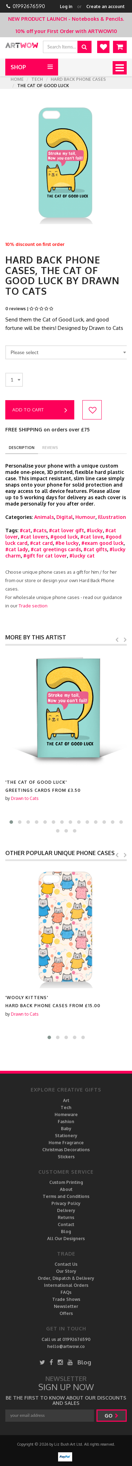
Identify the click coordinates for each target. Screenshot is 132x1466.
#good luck (64, 537)
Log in (66, 6)
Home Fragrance (66, 1142)
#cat (25, 530)
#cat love (91, 537)
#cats (39, 530)
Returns (66, 1217)
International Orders (66, 1285)
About (66, 1189)
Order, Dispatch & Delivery (66, 1278)
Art (66, 1100)
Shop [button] (18, 67)
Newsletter (66, 1306)
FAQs (66, 1292)
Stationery (66, 1135)
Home (17, 79)
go (112, 1416)
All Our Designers (66, 1238)
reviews (50, 447)
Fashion (66, 1121)
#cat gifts (95, 549)
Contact (66, 1224)
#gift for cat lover (45, 556)
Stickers (66, 1156)
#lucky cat (82, 556)
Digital (64, 517)
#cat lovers (34, 537)
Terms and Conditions (66, 1196)
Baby (66, 1128)
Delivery (66, 1210)
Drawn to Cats (24, 798)
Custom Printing (66, 1182)
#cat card (41, 543)
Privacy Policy (66, 1203)
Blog (66, 1231)
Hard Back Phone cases (78, 79)
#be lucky (67, 543)
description (21, 447)
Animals (44, 517)
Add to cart (39, 410)
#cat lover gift (66, 530)
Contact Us (66, 1264)
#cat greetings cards (56, 549)
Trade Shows (66, 1299)
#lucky (95, 530)
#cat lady (16, 549)
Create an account (105, 6)
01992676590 (29, 6)
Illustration (112, 517)
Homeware (66, 1114)
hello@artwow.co (66, 1346)
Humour (85, 517)
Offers (66, 1313)
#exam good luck (102, 543)
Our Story (66, 1271)
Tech (37, 79)
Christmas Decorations (66, 1149)
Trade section (33, 605)
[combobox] (66, 352)
